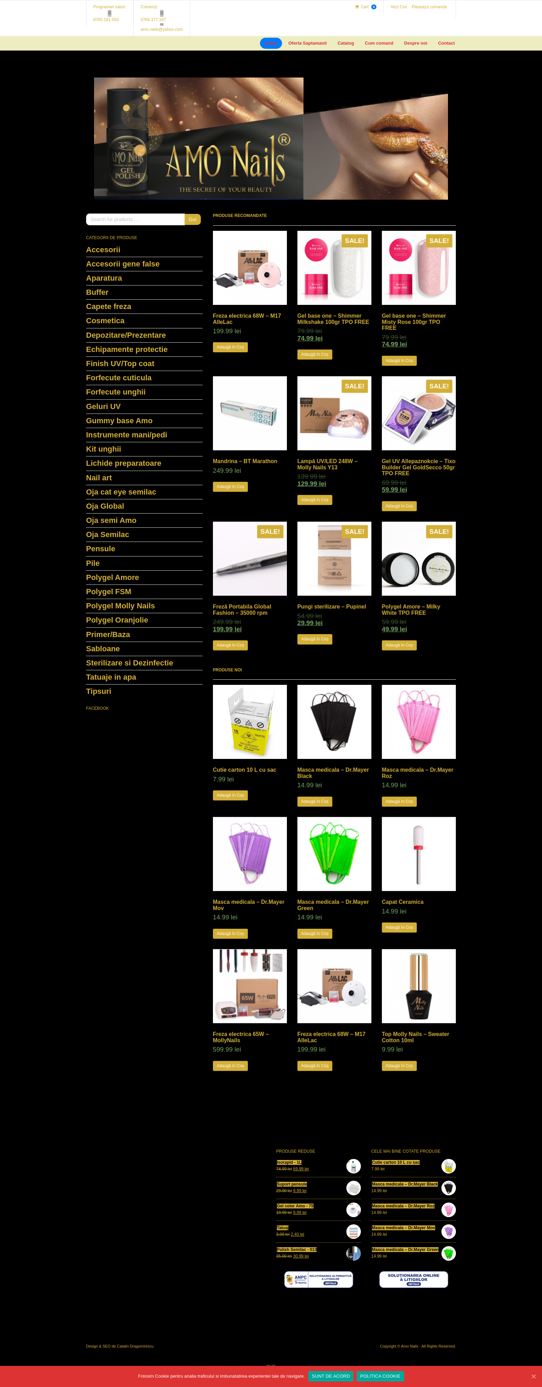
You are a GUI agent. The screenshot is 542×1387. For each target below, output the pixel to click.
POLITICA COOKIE (380, 1376)
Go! (193, 219)
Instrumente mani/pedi (126, 434)
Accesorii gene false (123, 264)
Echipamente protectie (127, 349)
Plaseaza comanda (429, 6)
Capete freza (108, 306)
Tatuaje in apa (111, 677)
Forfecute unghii (116, 392)
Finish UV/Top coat (120, 363)
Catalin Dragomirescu (135, 1346)
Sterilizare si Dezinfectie (129, 663)
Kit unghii (103, 449)
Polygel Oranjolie (117, 620)
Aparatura (104, 278)
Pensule (100, 548)
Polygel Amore (112, 577)
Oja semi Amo (111, 520)
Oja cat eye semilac (121, 492)
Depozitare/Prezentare (126, 335)
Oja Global (105, 506)
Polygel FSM (108, 591)
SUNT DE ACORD (331, 1376)
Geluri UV (103, 406)
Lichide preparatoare (123, 463)
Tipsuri (98, 691)
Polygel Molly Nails (120, 605)
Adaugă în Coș (230, 347)
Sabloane (103, 648)
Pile (93, 563)
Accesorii (103, 249)
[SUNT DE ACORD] (533, 1376)
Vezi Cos (399, 6)
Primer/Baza (108, 634)
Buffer (97, 292)
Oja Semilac (107, 534)
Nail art (99, 477)
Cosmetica (105, 320)
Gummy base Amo (119, 420)
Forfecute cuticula (118, 377)
